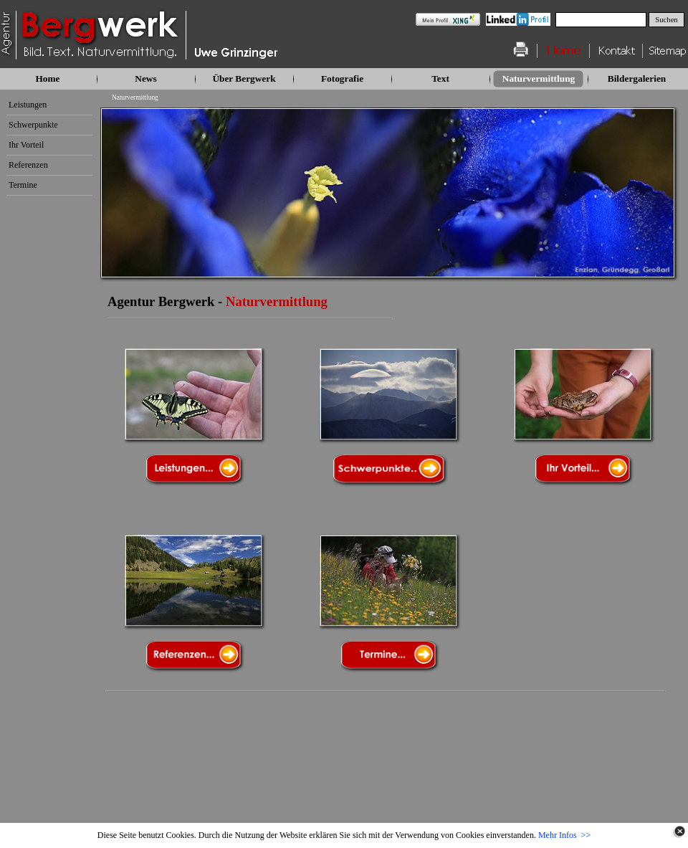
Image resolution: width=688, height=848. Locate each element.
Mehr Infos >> (564, 835)
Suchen (666, 20)
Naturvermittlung (135, 97)
